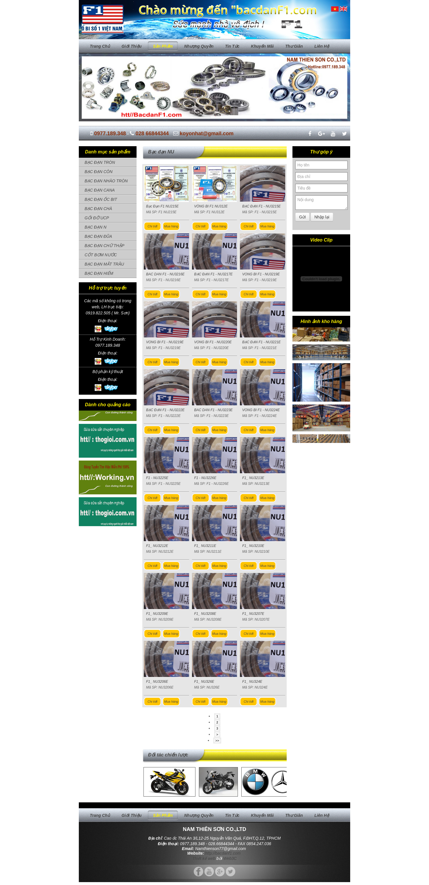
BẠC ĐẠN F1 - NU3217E (213, 274)
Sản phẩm (163, 46)
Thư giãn (294, 46)
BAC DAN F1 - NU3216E (165, 274)
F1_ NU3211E (205, 546)
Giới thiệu (131, 46)
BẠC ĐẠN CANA (100, 190)
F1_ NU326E (204, 682)
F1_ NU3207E (253, 614)
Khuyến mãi (262, 46)
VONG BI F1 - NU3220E (213, 342)
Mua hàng (171, 226)
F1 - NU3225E (157, 478)
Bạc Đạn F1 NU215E (162, 206)
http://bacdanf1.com (223, 853)
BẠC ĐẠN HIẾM (99, 273)
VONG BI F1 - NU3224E (261, 410)
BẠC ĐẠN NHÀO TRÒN (106, 181)
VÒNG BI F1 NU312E (211, 206)
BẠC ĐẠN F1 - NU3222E (165, 410)
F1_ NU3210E (253, 546)
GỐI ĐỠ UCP (97, 218)
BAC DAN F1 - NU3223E (213, 410)
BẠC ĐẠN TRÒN (100, 162)
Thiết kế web (203, 858)
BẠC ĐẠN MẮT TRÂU (104, 264)
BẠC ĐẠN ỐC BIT (101, 199)
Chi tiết (152, 226)
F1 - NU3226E (205, 478)
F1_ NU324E (252, 682)
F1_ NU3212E (157, 546)
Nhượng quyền (198, 46)
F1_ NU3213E (253, 478)
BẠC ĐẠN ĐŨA (98, 236)
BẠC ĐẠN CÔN (99, 171)
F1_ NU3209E (157, 614)
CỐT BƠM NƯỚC (101, 255)
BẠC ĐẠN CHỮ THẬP (104, 245)
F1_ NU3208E (205, 614)
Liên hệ (321, 46)
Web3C (230, 858)
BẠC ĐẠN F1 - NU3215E (261, 206)
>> (217, 740)
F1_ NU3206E (157, 682)
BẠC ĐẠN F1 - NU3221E (261, 342)
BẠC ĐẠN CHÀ (98, 208)
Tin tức (232, 46)
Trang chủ (100, 46)
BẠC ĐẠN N (96, 227)
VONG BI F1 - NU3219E (261, 274)
